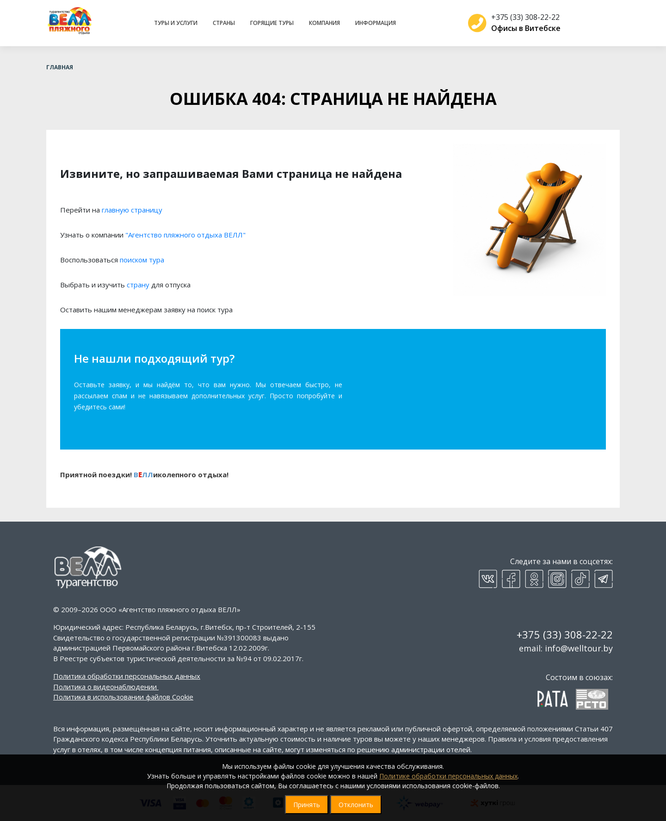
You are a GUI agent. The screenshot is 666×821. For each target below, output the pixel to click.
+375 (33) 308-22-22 (521, 17)
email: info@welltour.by (566, 648)
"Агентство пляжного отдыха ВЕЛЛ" (185, 234)
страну (138, 284)
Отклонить (356, 804)
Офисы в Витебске (522, 28)
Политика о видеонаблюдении (105, 686)
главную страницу (132, 209)
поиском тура (142, 259)
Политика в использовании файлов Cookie (123, 696)
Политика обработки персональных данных (126, 676)
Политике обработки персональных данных (448, 776)
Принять (306, 804)
